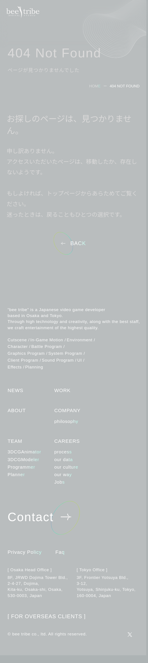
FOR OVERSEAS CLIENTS (46, 616)
